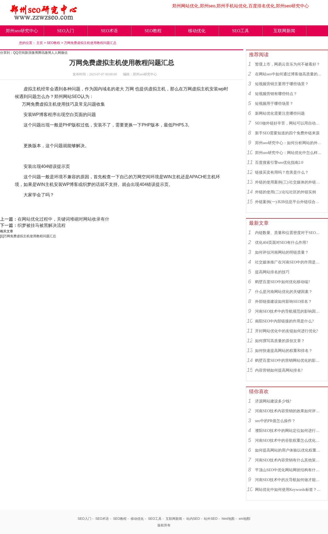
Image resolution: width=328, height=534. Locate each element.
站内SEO (193, 519)
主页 (39, 43)
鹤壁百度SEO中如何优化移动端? (282, 282)
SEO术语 (109, 30)
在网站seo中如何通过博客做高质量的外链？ (289, 74)
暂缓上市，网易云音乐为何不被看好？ (287, 64)
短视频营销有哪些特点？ (276, 94)
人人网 (56, 53)
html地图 (228, 519)
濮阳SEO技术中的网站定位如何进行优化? (289, 431)
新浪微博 (31, 53)
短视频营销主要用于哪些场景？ (282, 84)
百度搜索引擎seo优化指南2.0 (279, 163)
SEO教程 (153, 30)
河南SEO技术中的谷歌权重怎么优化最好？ (289, 440)
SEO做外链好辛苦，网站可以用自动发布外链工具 (289, 123)
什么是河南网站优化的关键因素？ (283, 292)
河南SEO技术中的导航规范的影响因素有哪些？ (289, 311)
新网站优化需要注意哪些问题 (280, 113)
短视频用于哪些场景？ (274, 104)
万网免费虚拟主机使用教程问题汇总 (90, 43)
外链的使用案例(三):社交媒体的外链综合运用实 (289, 182)
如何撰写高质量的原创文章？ (280, 341)
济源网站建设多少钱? (273, 401)
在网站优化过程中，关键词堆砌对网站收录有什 (63, 219)
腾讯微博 (44, 53)
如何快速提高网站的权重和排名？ (283, 351)
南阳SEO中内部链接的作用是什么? (284, 321)
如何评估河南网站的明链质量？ (282, 252)
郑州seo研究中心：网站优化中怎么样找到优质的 (289, 153)
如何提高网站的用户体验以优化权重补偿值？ (289, 450)
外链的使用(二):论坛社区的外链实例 (285, 192)
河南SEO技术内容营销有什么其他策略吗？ (289, 460)
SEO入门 (65, 30)
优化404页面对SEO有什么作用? (281, 243)
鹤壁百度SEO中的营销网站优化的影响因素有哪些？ (289, 360)
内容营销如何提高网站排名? (279, 370)
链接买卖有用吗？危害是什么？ (282, 172)
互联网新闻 (284, 30)
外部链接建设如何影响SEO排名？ (283, 301)
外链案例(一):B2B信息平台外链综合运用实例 (289, 202)
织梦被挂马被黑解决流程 (41, 225)
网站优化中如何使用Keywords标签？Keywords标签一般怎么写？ (289, 490)
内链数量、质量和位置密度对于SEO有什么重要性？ (289, 233)
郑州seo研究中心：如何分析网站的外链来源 (289, 143)
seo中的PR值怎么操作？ (275, 421)
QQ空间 (19, 53)
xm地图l (244, 519)
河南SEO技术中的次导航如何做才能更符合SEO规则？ (289, 480)
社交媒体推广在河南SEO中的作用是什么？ (289, 262)
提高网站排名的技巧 (272, 272)
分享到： (6, 53)
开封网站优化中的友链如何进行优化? (286, 331)
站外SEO (210, 519)
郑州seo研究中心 (22, 30)
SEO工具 (240, 30)
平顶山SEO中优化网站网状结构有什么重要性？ (289, 470)
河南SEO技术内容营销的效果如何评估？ (289, 411)
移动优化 (197, 30)
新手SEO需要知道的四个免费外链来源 (287, 133)
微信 (64, 53)
